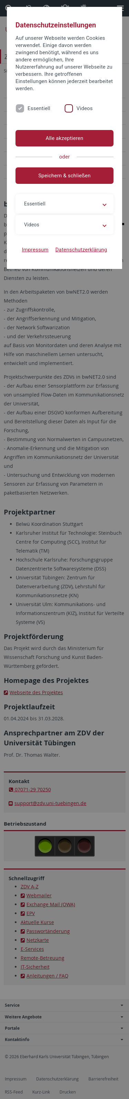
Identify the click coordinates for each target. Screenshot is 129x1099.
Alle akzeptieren (65, 138)
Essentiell (39, 108)
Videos (84, 108)
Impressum (35, 250)
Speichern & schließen (64, 176)
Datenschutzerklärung (81, 250)
